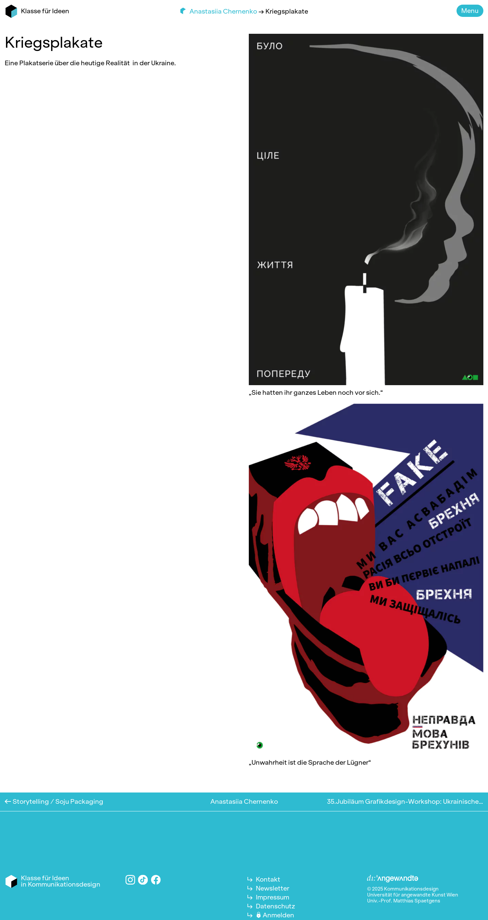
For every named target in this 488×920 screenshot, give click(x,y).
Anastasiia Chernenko (224, 11)
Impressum (272, 897)
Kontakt (268, 879)
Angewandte (392, 879)
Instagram (130, 880)
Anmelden (278, 915)
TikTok (143, 880)
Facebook (156, 880)
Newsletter (272, 888)
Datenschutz (275, 906)
